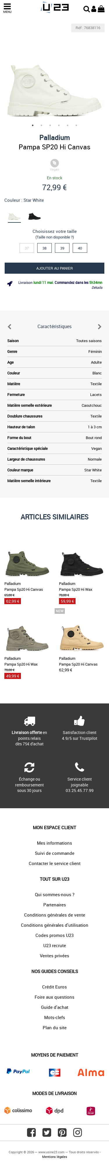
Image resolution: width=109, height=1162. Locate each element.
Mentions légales (54, 1156)
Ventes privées (54, 955)
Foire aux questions (54, 997)
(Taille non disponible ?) (54, 237)
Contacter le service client (55, 863)
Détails (97, 287)
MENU (7, 8)
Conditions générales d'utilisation (54, 925)
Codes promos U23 (54, 935)
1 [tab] (33, 125)
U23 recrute (54, 945)
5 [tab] (68, 125)
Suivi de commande (54, 853)
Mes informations (54, 843)
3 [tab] (50, 125)
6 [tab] (76, 125)
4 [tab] (59, 125)
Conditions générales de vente (54, 915)
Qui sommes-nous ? (54, 894)
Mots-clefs (54, 1017)
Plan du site (55, 1027)
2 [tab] (41, 125)
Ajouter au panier (54, 268)
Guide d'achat (54, 1007)
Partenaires (54, 905)
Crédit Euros (54, 987)
